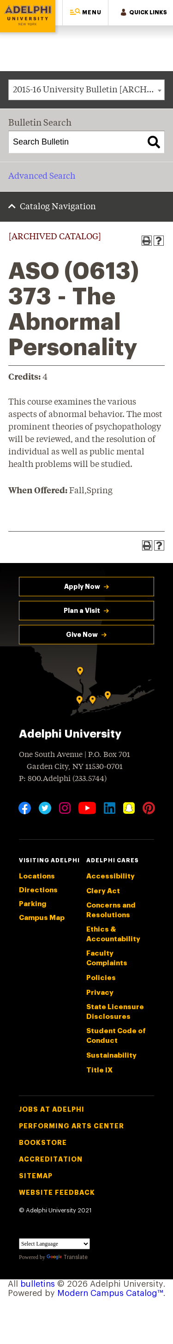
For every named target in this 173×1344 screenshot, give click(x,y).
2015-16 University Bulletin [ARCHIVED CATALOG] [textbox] (88, 90)
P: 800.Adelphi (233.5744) (63, 778)
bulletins (37, 1284)
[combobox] (86, 89)
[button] (85, 12)
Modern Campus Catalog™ (110, 1293)
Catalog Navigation (58, 207)
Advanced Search (41, 176)
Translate (67, 1257)
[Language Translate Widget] (54, 1243)
